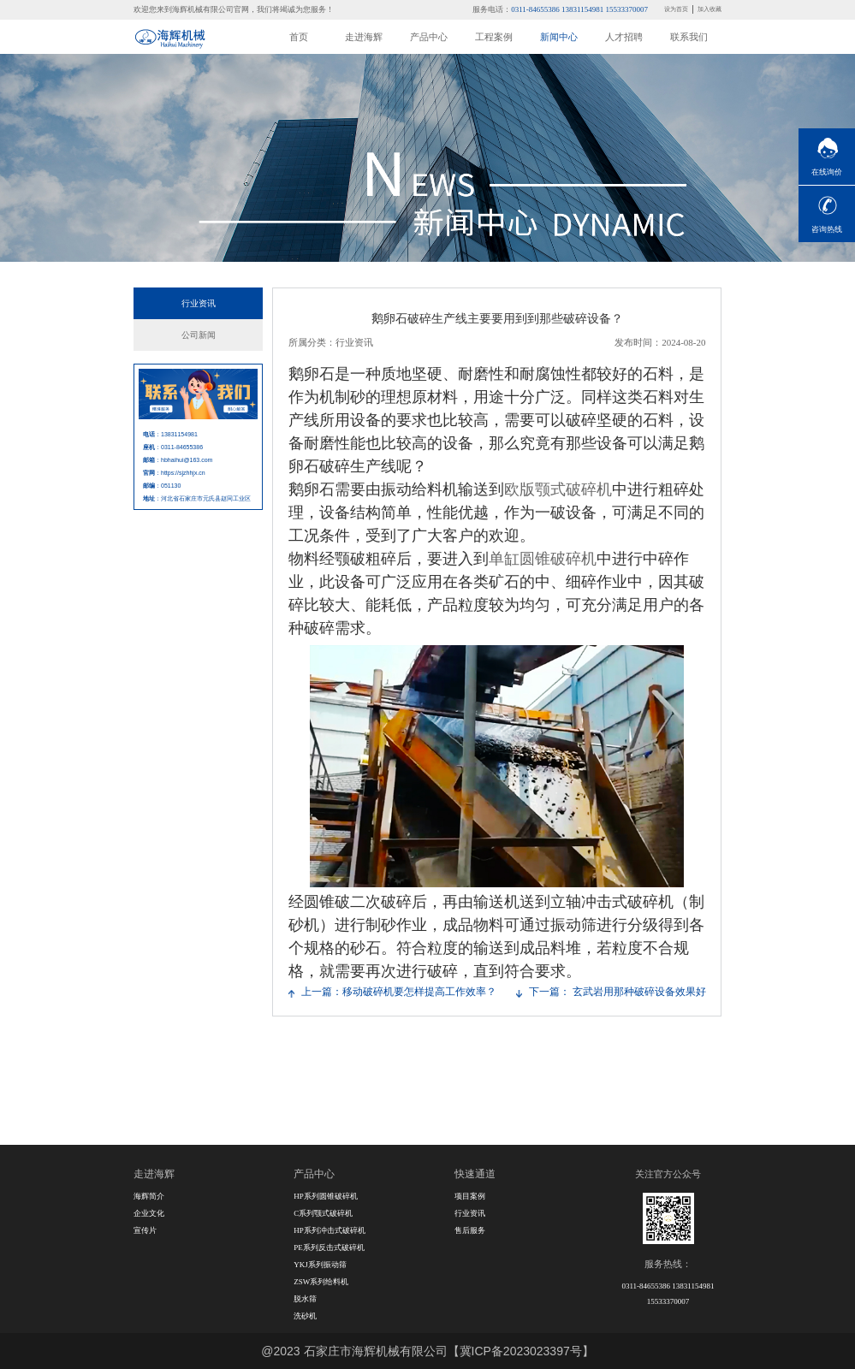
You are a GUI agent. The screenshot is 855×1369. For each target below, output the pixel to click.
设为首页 (676, 9)
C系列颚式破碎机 (323, 1213)
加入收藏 (709, 9)
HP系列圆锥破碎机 (326, 1196)
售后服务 (469, 1230)
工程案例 (494, 37)
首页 (298, 37)
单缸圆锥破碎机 (543, 558)
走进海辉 (364, 37)
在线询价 (826, 172)
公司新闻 (198, 335)
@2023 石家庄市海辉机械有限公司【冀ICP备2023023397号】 (427, 1351)
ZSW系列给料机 (321, 1281)
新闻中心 (559, 37)
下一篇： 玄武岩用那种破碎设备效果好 (617, 992)
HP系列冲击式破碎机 (329, 1230)
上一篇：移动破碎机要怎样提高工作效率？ (398, 992)
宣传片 (145, 1230)
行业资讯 (198, 303)
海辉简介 (149, 1196)
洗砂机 (305, 1316)
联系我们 (689, 37)
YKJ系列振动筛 (320, 1264)
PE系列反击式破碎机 (329, 1247)
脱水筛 (305, 1299)
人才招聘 (624, 37)
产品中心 (429, 37)
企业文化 (149, 1213)
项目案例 (469, 1196)
